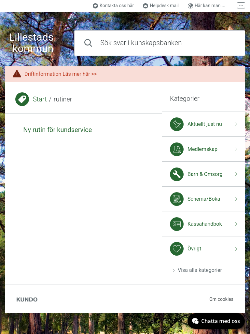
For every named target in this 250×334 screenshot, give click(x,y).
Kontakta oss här (113, 5)
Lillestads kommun (31, 43)
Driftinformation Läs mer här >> (60, 74)
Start (40, 99)
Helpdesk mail (161, 5)
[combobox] (160, 43)
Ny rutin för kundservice (57, 130)
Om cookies (221, 299)
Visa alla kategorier (197, 270)
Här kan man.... (206, 5)
